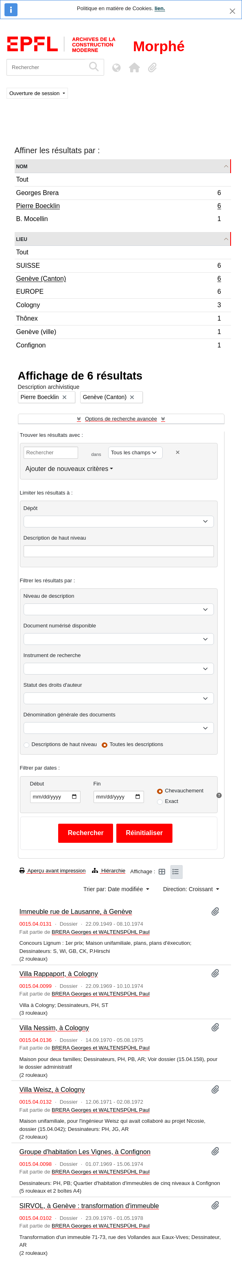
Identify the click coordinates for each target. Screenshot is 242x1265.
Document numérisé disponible (60, 626)
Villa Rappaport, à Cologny (59, 973)
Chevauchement (184, 791)
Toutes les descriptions (137, 744)
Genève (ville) (118, 333)
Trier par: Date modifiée (113, 889)
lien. (160, 8)
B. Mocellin (118, 220)
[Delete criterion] (178, 452)
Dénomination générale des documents (70, 715)
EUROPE (118, 293)
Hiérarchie (108, 871)
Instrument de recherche (52, 655)
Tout (22, 179)
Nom (22, 166)
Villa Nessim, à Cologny (54, 1027)
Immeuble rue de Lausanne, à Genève (76, 911)
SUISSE (118, 267)
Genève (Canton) (118, 279)
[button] (134, 67)
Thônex (118, 319)
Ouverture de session (35, 93)
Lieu (21, 239)
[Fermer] (232, 11)
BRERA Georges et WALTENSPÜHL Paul (101, 932)
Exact (172, 801)
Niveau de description (49, 596)
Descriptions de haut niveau (64, 744)
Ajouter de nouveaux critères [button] (67, 468)
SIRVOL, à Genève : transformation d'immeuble (89, 1205)
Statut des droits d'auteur (53, 685)
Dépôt (31, 508)
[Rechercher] (46, 67)
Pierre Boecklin (118, 207)
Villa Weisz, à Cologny (52, 1089)
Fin (97, 784)
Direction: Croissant (188, 889)
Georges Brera (118, 194)
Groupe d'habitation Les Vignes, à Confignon (85, 1151)
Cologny (118, 306)
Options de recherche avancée (121, 419)
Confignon (118, 346)
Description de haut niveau (55, 538)
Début (37, 784)
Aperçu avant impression (53, 871)
